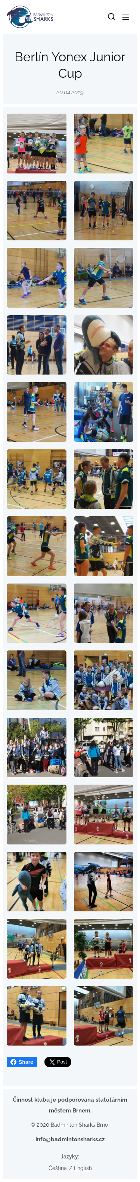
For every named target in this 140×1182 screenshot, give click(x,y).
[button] (110, 16)
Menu (125, 17)
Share (21, 1062)
